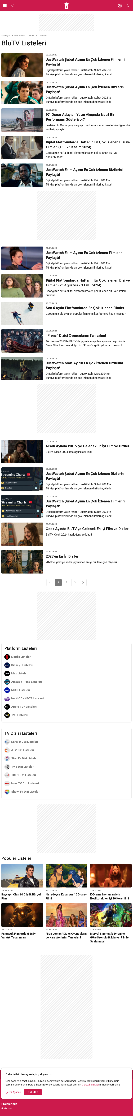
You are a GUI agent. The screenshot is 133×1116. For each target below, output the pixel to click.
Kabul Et (33, 1092)
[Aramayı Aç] (13, 5)
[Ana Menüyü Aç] (4, 5)
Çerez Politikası (90, 1084)
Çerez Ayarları (13, 1092)
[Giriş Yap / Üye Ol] (119, 5)
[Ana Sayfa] (66, 5)
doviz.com (6, 1108)
